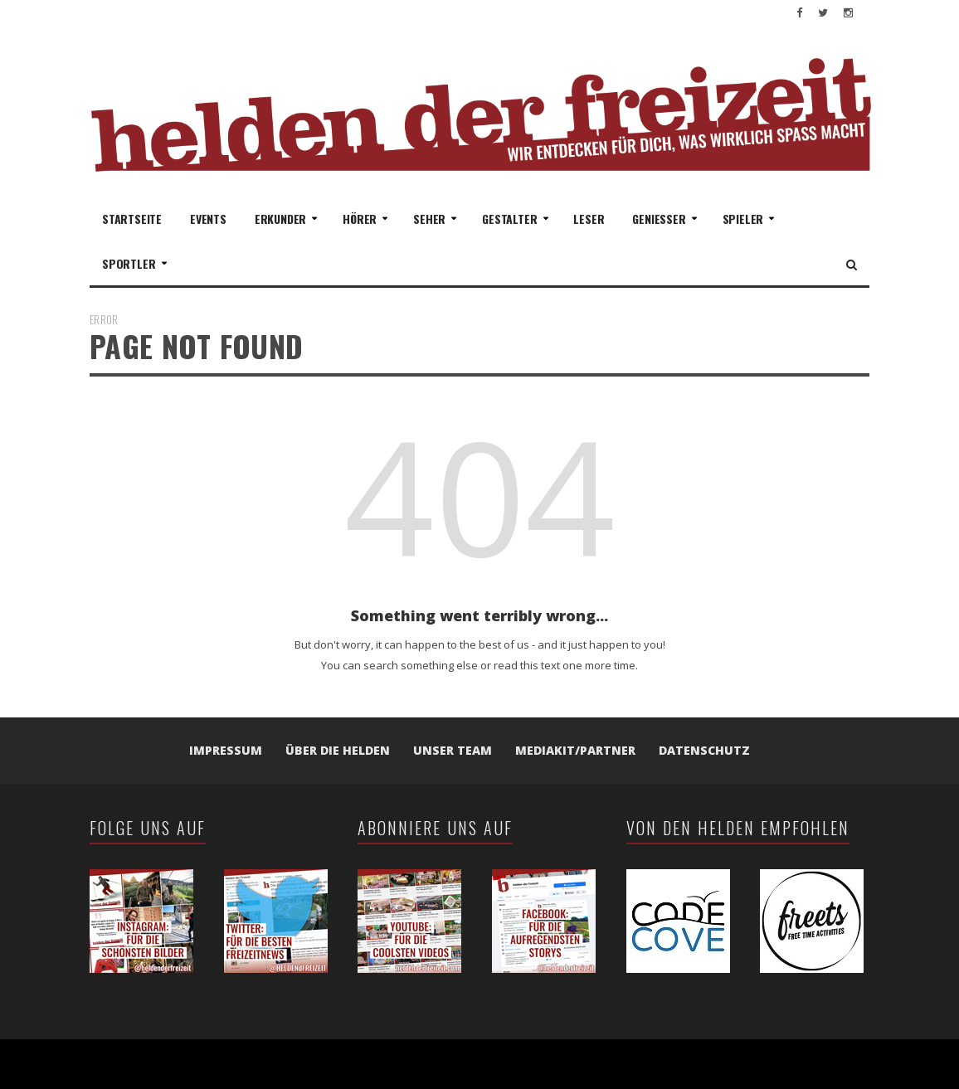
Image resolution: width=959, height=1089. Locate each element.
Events (208, 218)
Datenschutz (704, 750)
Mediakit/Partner (575, 750)
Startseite (132, 218)
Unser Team (452, 750)
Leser (588, 218)
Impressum (225, 750)
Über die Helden (337, 750)
